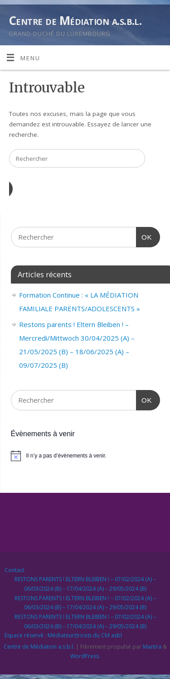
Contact (14, 570)
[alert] (85, 455)
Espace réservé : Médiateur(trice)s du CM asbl (63, 635)
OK (144, 236)
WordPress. (85, 656)
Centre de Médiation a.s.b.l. (75, 20)
